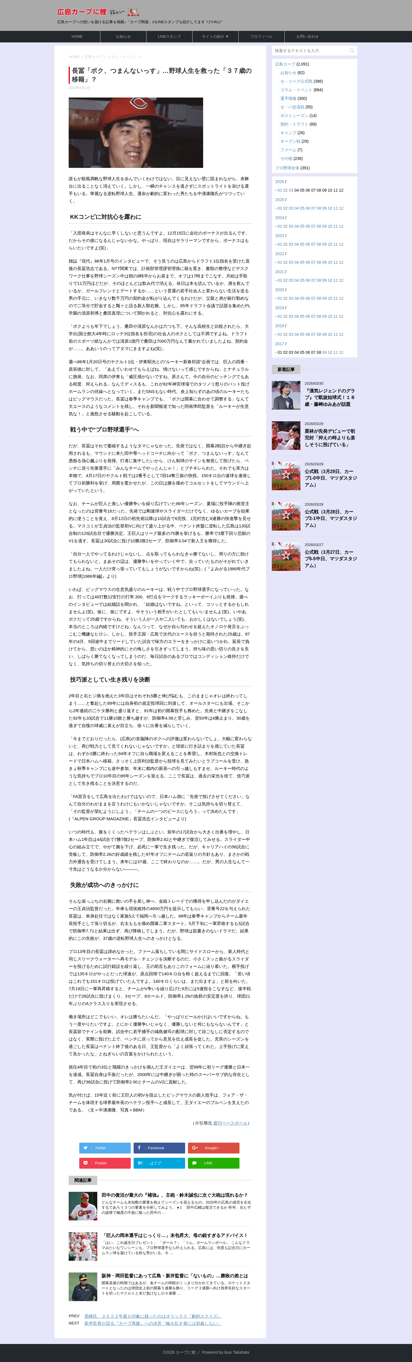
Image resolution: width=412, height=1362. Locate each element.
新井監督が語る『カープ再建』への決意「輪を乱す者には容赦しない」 (153, 1323)
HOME (77, 36)
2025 (279, 199)
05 (302, 208)
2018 (279, 325)
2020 (279, 289)
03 (291, 190)
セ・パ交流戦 (292, 107)
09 (324, 208)
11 (335, 208)
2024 (279, 217)
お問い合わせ (307, 36)
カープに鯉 (186, 1352)
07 (313, 208)
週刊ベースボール (230, 1123)
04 (296, 208)
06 (308, 208)
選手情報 (288, 98)
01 (280, 190)
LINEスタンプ (169, 36)
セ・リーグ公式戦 (296, 81)
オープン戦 (290, 141)
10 (330, 208)
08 (319, 208)
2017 (279, 344)
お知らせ (123, 36)
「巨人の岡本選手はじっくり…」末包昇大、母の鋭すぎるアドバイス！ (175, 1235)
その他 (286, 158)
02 (285, 190)
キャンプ (288, 132)
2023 (279, 235)
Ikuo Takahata (236, 1352)
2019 (279, 307)
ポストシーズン (294, 115)
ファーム (288, 150)
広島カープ (285, 64)
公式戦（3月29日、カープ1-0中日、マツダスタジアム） (331, 478)
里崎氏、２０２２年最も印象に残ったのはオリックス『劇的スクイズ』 (153, 1316)
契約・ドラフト (294, 124)
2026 (279, 181)
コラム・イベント (296, 90)
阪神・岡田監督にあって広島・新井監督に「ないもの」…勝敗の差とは (175, 1275)
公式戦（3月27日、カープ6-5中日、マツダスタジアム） (331, 559)
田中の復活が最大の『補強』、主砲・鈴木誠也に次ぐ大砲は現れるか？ (175, 1195)
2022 (279, 253)
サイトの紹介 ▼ (215, 36)
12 (341, 208)
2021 (279, 271)
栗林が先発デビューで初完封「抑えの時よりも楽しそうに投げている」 (330, 438)
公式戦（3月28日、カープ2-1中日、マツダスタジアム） (331, 518)
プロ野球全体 (287, 168)
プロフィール (261, 36)
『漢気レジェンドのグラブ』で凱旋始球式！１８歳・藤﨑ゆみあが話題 (330, 397)
